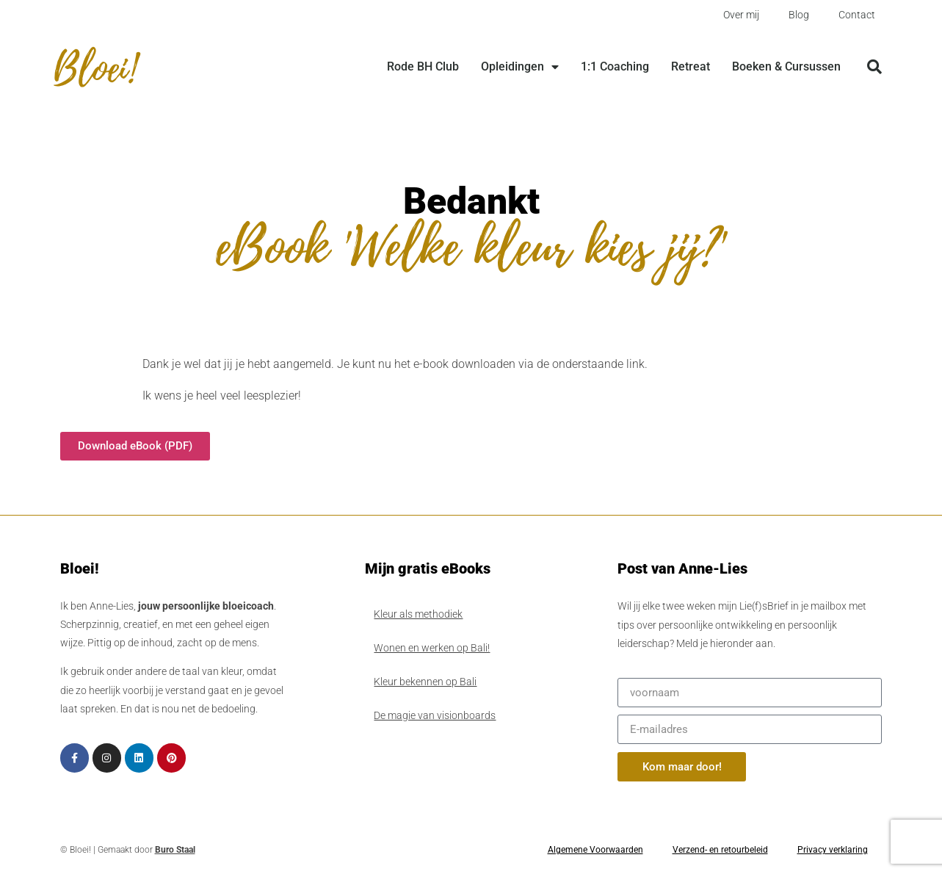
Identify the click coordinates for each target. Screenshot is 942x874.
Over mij (741, 15)
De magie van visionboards (435, 715)
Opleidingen (520, 67)
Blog (799, 15)
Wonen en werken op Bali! (432, 648)
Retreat (690, 66)
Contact (856, 15)
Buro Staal (175, 850)
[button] (874, 67)
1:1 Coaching (615, 66)
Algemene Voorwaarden (595, 850)
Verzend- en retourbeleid (720, 850)
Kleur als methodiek (418, 614)
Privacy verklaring (832, 850)
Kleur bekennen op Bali (425, 681)
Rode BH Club (423, 66)
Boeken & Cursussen (786, 66)
